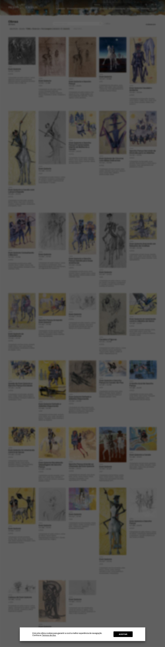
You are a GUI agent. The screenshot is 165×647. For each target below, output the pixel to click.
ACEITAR (123, 634)
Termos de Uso (49, 635)
